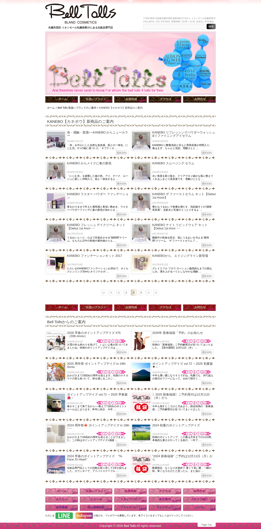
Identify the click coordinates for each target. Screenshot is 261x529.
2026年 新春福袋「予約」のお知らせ (177, 333)
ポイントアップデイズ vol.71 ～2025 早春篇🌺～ (97, 396)
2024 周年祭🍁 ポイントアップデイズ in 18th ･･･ (98, 427)
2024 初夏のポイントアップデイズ (176, 425)
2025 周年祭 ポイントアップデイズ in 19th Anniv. (96, 365)
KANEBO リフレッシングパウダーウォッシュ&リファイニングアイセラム (183, 134)
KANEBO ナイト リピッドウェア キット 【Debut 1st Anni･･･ (180, 226)
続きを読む (122, 153)
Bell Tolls (130, 526)
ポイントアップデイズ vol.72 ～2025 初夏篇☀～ (182, 365)
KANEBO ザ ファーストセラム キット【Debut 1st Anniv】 (184, 195)
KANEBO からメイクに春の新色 (89, 163)
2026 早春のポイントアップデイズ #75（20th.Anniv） (94, 334)
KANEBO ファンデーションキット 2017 (94, 256)
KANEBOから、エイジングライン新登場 (180, 256)
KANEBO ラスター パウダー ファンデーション (98, 195)
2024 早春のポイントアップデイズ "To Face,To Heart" (94, 457)
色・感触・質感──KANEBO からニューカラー (97, 134)
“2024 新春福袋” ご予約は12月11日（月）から (182, 457)
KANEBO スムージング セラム (173, 163)
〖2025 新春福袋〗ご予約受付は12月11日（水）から (181, 396)
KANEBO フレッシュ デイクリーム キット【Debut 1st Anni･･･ (96, 226)
